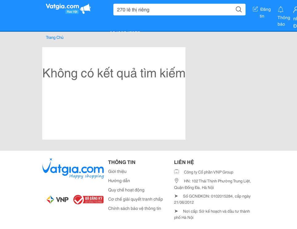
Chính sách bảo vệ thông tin (134, 208)
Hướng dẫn (119, 180)
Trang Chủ (54, 37)
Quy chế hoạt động (126, 189)
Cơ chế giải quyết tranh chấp (135, 199)
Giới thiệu (117, 171)
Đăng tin (262, 10)
